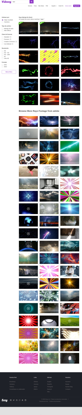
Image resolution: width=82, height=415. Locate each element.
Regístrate (76, 6)
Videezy (12, 386)
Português (50, 386)
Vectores (30, 6)
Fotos (35, 6)
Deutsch (49, 389)
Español (49, 384)
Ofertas (36, 381)
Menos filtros (9, 72)
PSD (47, 6)
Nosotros (67, 381)
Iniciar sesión (68, 6)
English (49, 381)
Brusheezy (12, 381)
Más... (49, 391)
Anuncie (36, 384)
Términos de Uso (43, 401)
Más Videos (41, 6)
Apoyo (35, 386)
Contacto (67, 389)
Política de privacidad (54, 401)
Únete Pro (61, 6)
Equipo (67, 384)
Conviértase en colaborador (17, 389)
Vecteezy (12, 384)
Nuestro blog (68, 386)
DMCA (35, 389)
